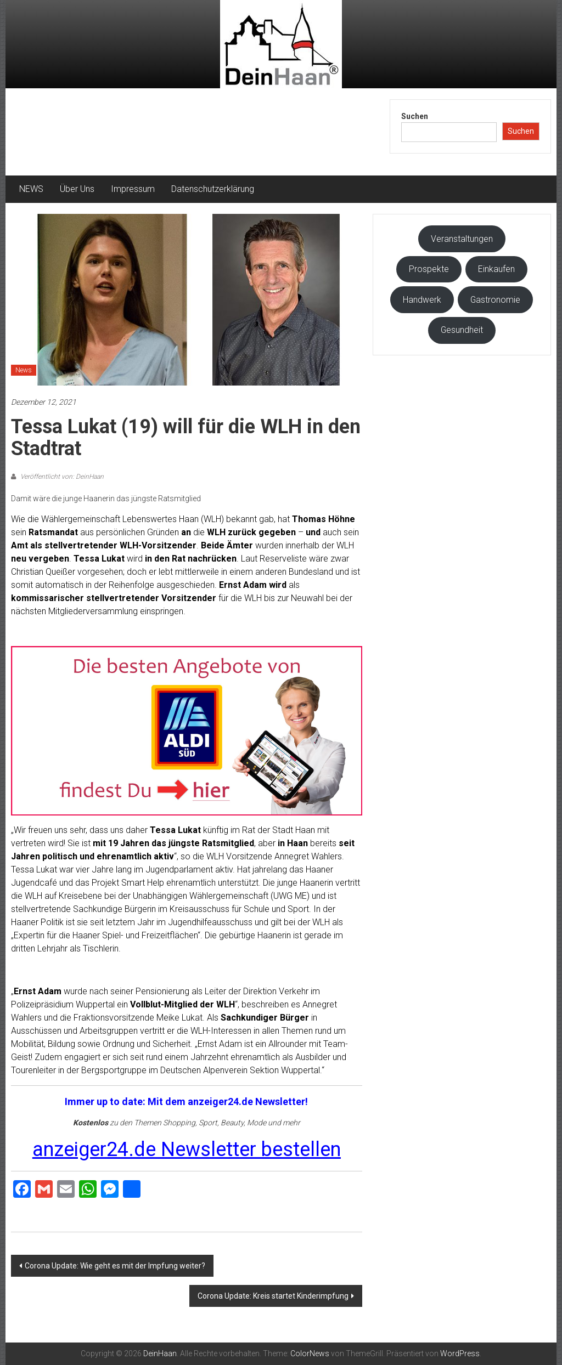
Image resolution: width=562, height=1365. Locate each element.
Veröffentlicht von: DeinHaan (61, 476)
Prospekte (429, 269)
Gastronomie (495, 299)
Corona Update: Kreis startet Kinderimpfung (273, 1296)
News (23, 370)
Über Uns (77, 189)
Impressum (133, 189)
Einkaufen (496, 269)
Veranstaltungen (462, 239)
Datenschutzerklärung (212, 189)
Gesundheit (462, 330)
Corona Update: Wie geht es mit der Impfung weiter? (115, 1265)
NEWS (31, 189)
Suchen (414, 116)
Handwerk (422, 299)
